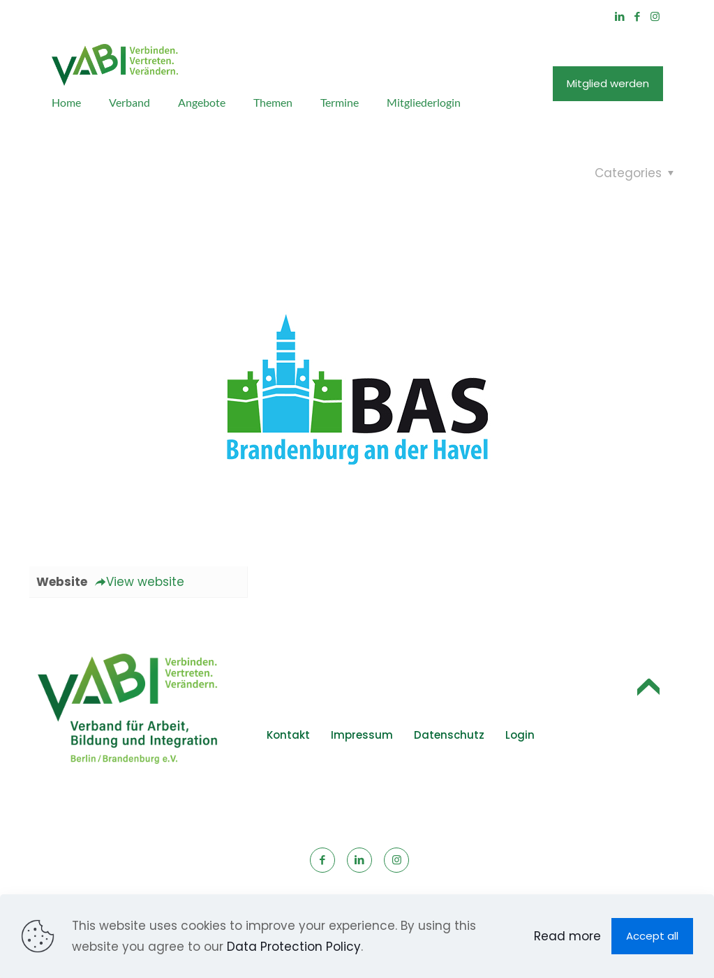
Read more (567, 936)
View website (139, 581)
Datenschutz (449, 735)
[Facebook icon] (637, 16)
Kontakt (288, 735)
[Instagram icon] (655, 16)
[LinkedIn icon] (620, 16)
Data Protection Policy (294, 946)
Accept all (652, 935)
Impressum (362, 735)
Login (520, 735)
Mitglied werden (608, 83)
